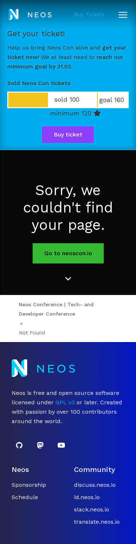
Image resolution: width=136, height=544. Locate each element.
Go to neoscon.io (68, 253)
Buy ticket (68, 134)
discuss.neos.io (95, 484)
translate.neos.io (97, 521)
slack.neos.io (91, 509)
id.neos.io (87, 497)
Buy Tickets (89, 14)
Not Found (32, 333)
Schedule (25, 497)
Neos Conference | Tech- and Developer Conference (56, 309)
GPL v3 (65, 402)
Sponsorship (29, 484)
